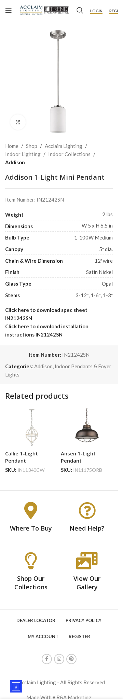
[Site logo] (44, 9)
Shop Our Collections (30, 582)
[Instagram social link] (59, 659)
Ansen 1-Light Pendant (78, 457)
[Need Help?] (87, 510)
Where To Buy (31, 528)
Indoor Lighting (23, 154)
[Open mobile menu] (8, 10)
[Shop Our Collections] (30, 560)
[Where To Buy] (30, 510)
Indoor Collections (69, 154)
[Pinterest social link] (71, 659)
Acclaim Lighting (63, 146)
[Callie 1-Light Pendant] (31, 427)
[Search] (80, 10)
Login (96, 11)
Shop (31, 146)
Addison (15, 162)
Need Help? (87, 528)
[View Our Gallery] (87, 560)
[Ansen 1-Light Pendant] (87, 427)
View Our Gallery (86, 582)
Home (11, 146)
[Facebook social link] (47, 659)
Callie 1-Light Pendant (21, 457)
